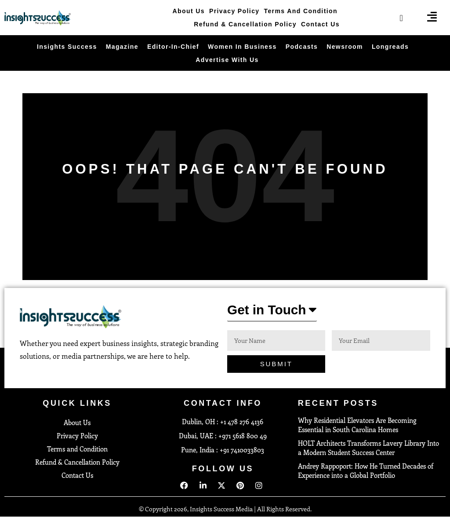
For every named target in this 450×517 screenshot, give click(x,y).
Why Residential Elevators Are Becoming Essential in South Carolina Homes (357, 425)
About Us (189, 11)
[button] (272, 312)
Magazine (122, 46)
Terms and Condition (301, 11)
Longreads (390, 46)
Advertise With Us (227, 59)
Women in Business (242, 46)
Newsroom (345, 46)
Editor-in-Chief (173, 46)
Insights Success (67, 46)
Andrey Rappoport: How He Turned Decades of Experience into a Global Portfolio (365, 471)
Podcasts (302, 46)
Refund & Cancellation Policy (245, 24)
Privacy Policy (234, 11)
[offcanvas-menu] (432, 16)
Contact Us (320, 24)
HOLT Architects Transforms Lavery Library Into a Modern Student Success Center (368, 448)
